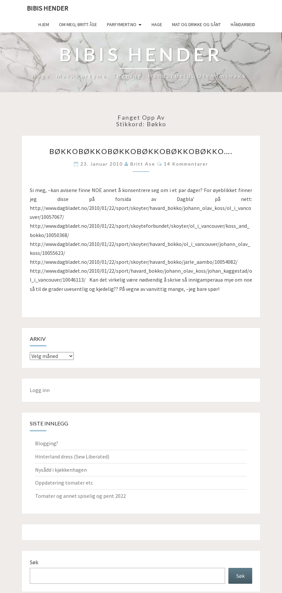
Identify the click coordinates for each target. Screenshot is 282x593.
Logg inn (40, 390)
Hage (157, 24)
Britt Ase (142, 164)
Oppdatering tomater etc (64, 482)
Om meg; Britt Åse (78, 24)
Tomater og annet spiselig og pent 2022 (80, 496)
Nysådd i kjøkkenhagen (61, 469)
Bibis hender (47, 8)
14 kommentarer (186, 164)
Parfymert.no (121, 24)
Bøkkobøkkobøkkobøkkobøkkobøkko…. (141, 151)
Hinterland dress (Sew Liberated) (72, 456)
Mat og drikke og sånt (196, 24)
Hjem (43, 24)
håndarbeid (243, 24)
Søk (34, 562)
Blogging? (46, 443)
